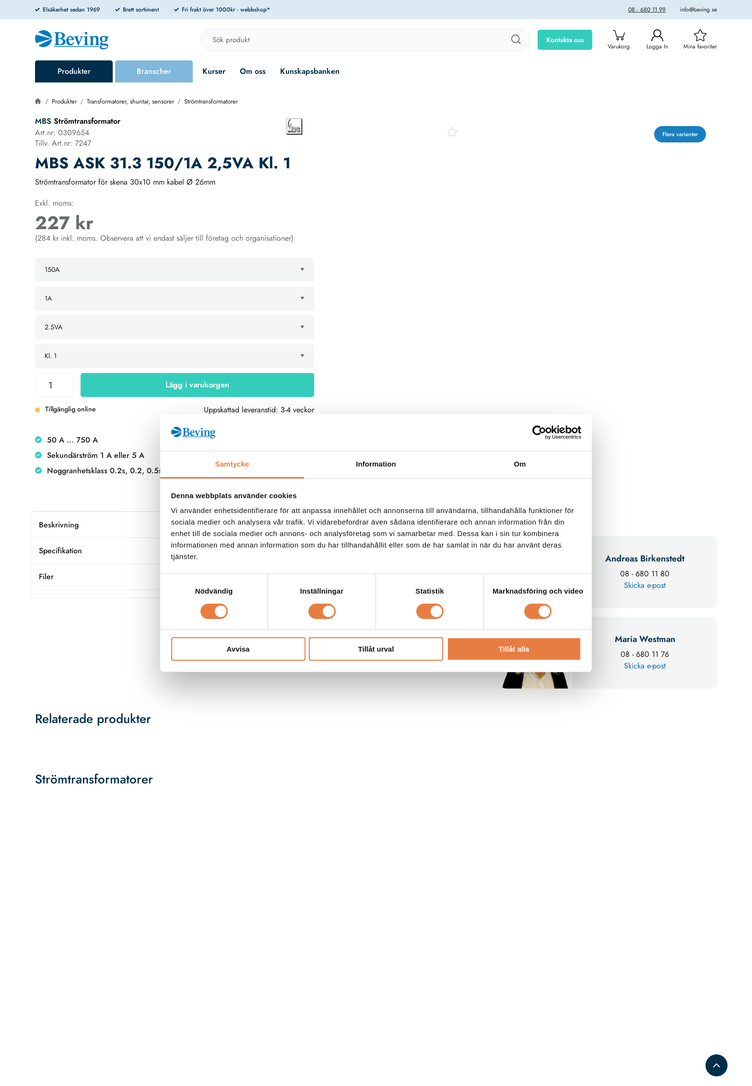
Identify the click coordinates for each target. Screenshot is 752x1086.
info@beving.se (698, 9)
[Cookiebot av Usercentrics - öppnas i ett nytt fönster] (539, 432)
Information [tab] (376, 464)
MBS (43, 121)
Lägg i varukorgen (197, 384)
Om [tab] (520, 464)
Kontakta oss (565, 40)
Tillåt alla (514, 649)
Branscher (154, 71)
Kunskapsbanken (310, 71)
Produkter (74, 71)
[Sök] (515, 40)
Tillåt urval (376, 649)
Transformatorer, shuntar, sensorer (130, 101)
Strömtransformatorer (211, 101)
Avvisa (238, 649)
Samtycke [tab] (232, 464)
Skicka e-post (645, 585)
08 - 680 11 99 (647, 9)
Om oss (253, 71)
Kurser (213, 71)
